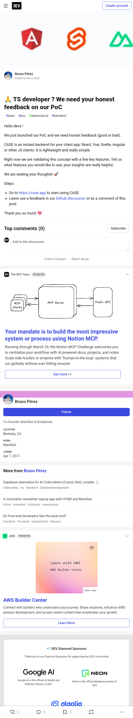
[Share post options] (122, 712)
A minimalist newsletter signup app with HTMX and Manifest (66, 502)
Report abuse (80, 259)
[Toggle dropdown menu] (127, 274)
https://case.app (32, 193)
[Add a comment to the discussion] (70, 244)
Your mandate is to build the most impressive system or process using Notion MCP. (61, 335)
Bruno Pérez (24, 74)
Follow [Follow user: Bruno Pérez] (66, 412)
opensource (38, 115)
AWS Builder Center (25, 600)
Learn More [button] (66, 623)
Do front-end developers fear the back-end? (66, 519)
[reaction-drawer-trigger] (15, 712)
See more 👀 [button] (62, 374)
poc (22, 115)
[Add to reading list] (67, 712)
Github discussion (70, 198)
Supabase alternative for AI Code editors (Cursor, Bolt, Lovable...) (66, 485)
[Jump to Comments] (41, 712)
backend (59, 115)
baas (10, 115)
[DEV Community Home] (17, 6)
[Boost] (91, 712)
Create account (117, 6)
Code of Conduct (55, 259)
